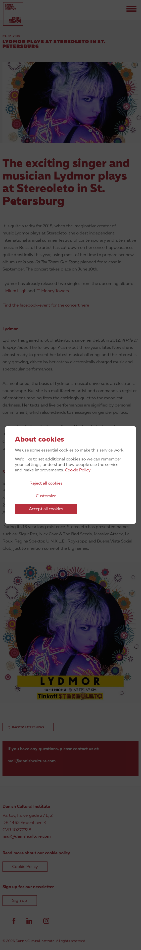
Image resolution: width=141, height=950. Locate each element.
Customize (46, 496)
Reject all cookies (46, 483)
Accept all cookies (46, 509)
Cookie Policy (78, 470)
